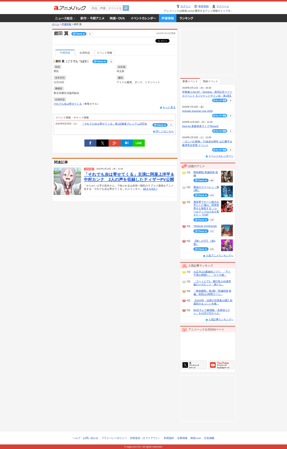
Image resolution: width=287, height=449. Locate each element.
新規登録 (203, 6)
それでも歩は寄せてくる (68, 104)
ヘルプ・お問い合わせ (85, 438)
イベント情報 (104, 52)
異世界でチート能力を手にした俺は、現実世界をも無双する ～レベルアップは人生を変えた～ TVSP (206, 208)
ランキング (186, 18)
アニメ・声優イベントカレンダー (143, 18)
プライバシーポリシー (114, 438)
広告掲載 (209, 438)
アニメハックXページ (194, 365)
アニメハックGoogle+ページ (221, 365)
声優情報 (167, 18)
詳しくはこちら (165, 131)
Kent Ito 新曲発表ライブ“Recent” (200, 126)
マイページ (222, 6)
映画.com (196, 438)
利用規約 (169, 438)
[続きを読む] (150, 189)
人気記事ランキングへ (220, 319)
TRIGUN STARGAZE (205, 226)
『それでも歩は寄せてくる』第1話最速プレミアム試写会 (114, 123)
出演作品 (85, 52)
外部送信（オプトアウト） (145, 438)
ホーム (55, 24)
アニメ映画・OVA (117, 18)
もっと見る (169, 107)
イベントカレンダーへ (220, 156)
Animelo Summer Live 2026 (197, 111)
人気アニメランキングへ (219, 255)
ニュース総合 (65, 18)
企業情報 (182, 438)
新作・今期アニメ (92, 18)
